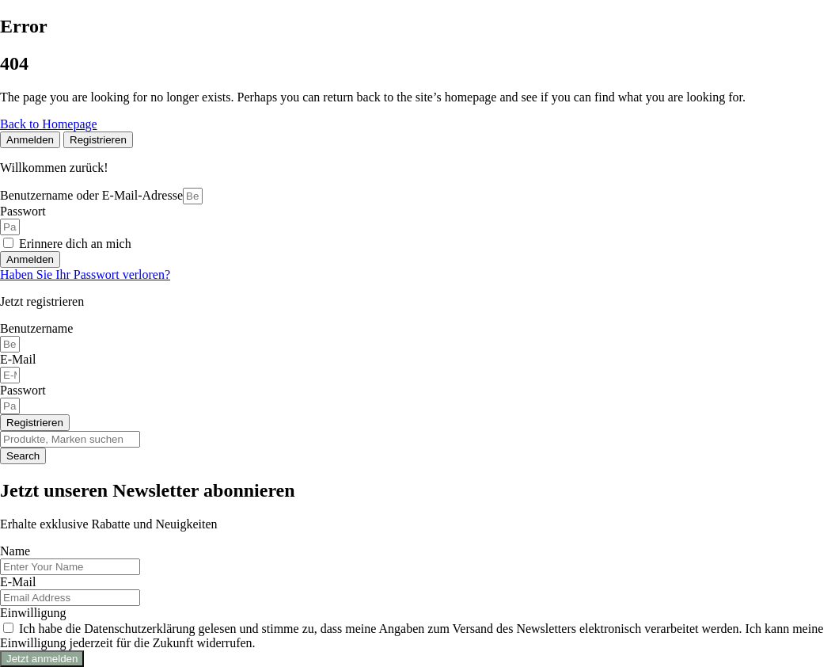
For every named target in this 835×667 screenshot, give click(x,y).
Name (15, 551)
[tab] (30, 139)
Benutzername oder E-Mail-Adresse (91, 195)
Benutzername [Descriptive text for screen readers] (36, 328)
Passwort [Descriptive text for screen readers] (23, 390)
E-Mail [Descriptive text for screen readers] (18, 359)
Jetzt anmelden (42, 659)
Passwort (23, 211)
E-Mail (18, 582)
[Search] (70, 439)
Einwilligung (33, 612)
